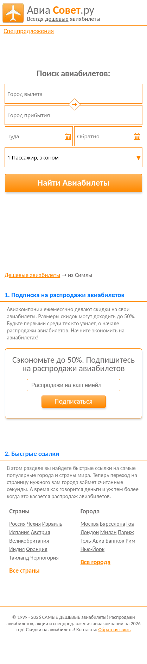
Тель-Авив (92, 540)
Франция (36, 549)
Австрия (40, 532)
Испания (19, 532)
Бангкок (115, 540)
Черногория (44, 557)
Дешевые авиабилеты (32, 275)
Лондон (90, 532)
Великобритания (29, 540)
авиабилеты (64, 13)
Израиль (52, 523)
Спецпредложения (29, 31)
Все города (95, 562)
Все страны (24, 570)
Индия (17, 549)
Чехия (34, 523)
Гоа (130, 523)
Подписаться (73, 401)
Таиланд (19, 557)
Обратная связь (114, 630)
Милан (108, 532)
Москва (90, 523)
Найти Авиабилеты (73, 182)
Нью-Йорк (92, 549)
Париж (126, 532)
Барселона (112, 523)
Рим (130, 540)
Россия (17, 523)
